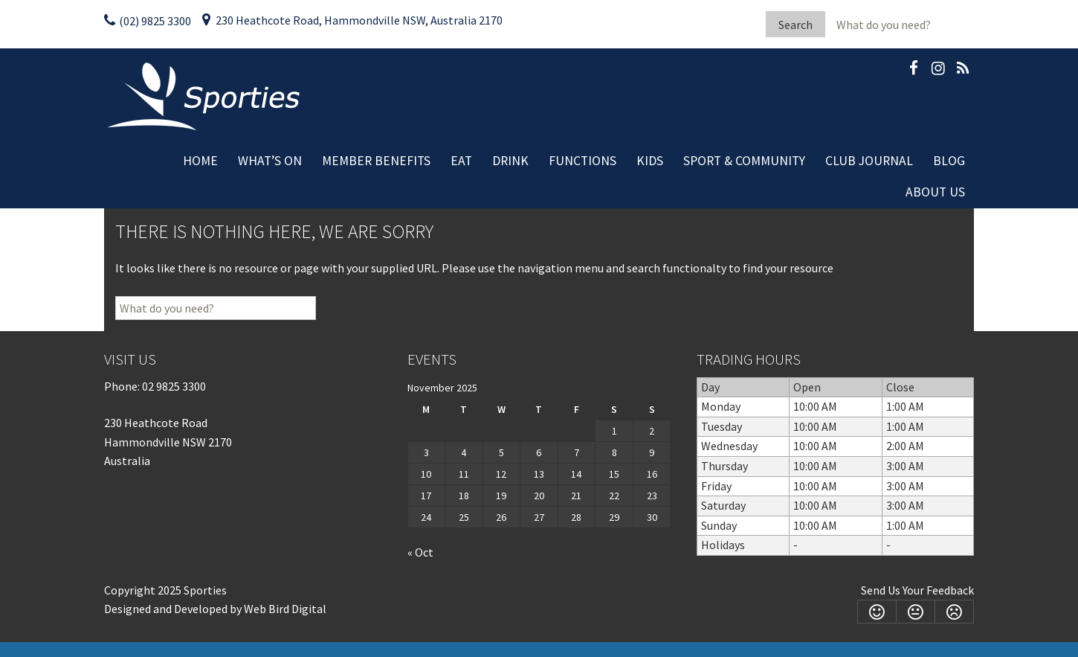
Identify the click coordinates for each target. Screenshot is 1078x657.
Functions (582, 161)
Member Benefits (376, 161)
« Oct (420, 552)
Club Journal (869, 161)
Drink (510, 161)
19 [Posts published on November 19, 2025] (501, 495)
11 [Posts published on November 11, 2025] (464, 474)
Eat (461, 161)
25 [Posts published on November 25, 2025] (464, 517)
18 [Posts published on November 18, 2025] (464, 495)
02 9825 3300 (174, 386)
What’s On (270, 161)
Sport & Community (744, 161)
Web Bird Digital (285, 608)
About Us (935, 192)
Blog (949, 161)
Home (200, 161)
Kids (649, 161)
